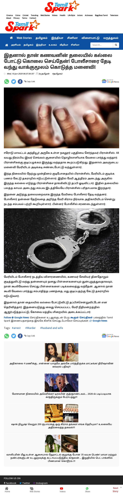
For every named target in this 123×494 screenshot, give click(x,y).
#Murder (30, 328)
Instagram (40, 483)
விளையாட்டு (90, 38)
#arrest (16, 328)
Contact (32, 18)
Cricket (25, 15)
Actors (79, 15)
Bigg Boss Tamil (101, 15)
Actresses (89, 15)
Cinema (9, 15)
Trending (34, 15)
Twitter (25, 483)
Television (114, 15)
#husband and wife (51, 328)
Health (62, 15)
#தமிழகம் (57, 74)
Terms (24, 18)
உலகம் (53, 45)
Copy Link (30, 81)
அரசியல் (16, 45)
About (8, 18)
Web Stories (45, 15)
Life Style (71, 15)
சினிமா (72, 38)
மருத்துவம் (110, 38)
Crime (17, 15)
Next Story (115, 489)
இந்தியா (57, 38)
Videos (54, 15)
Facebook (10, 483)
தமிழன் (45, 74)
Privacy (16, 18)
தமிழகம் (41, 38)
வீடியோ (64, 45)
